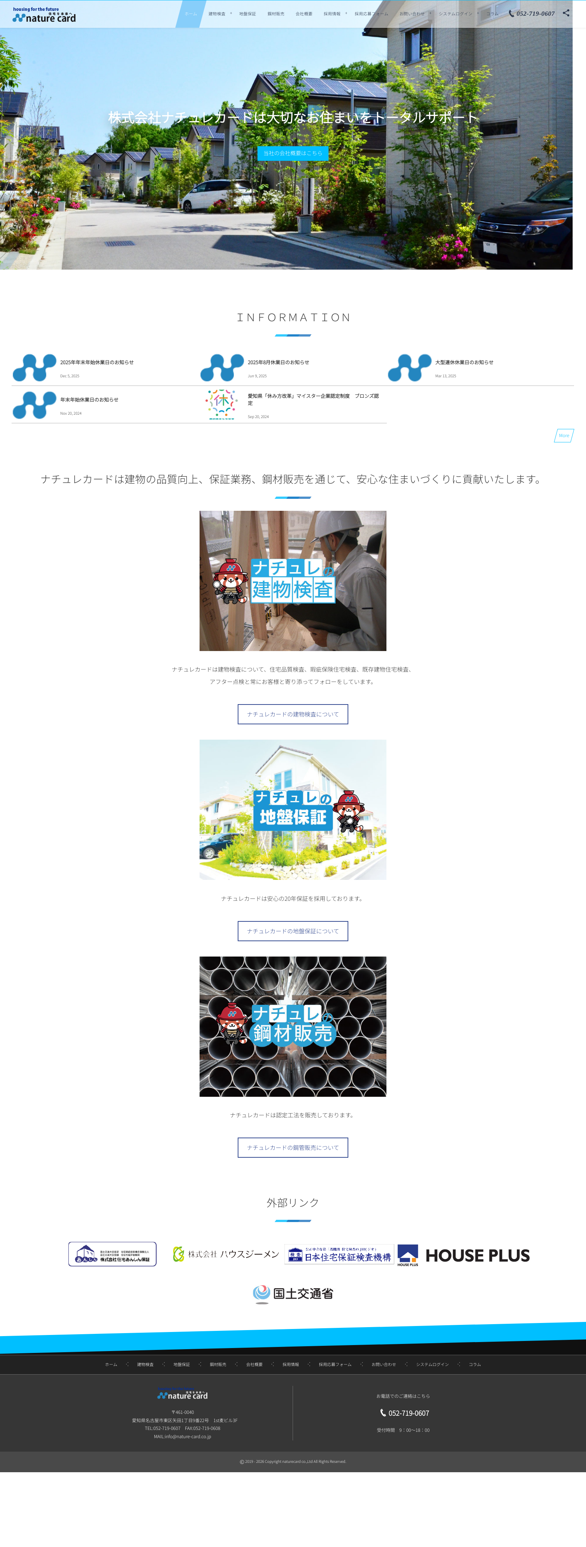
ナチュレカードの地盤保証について (293, 931)
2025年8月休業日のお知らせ (278, 362)
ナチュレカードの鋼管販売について (293, 1148)
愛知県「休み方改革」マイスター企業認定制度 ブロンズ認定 (313, 399)
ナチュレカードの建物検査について (293, 714)
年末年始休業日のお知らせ (89, 399)
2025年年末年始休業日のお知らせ (97, 362)
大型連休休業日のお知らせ (464, 362)
